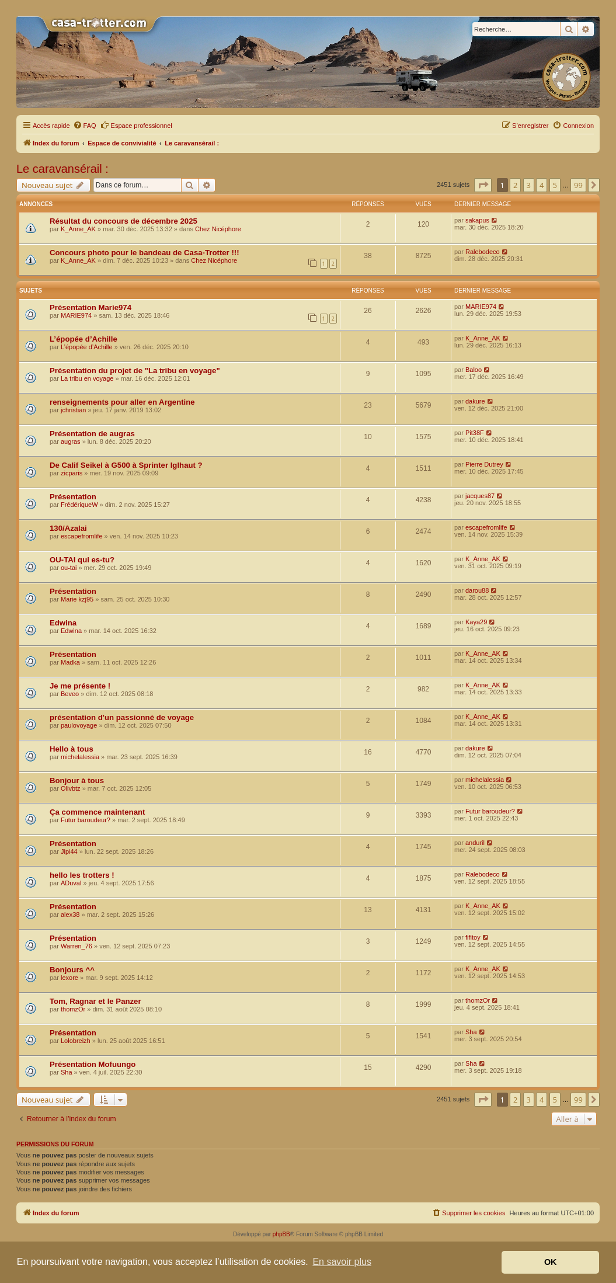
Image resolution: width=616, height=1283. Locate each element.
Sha (471, 1031)
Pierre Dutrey (484, 464)
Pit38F (474, 432)
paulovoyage (79, 725)
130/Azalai (68, 528)
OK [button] (550, 1262)
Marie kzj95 (77, 599)
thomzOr (73, 1009)
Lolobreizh (76, 1040)
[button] (483, 185)
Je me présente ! (80, 686)
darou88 (477, 590)
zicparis (71, 473)
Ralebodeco (482, 251)
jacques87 (480, 495)
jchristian (73, 409)
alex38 (70, 914)
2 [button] (515, 185)
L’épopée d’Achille (83, 339)
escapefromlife (82, 536)
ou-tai (69, 567)
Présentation (73, 496)
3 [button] (529, 185)
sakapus (477, 220)
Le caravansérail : (62, 168)
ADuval (71, 882)
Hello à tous (71, 749)
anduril (475, 842)
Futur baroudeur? (85, 819)
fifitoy (473, 937)
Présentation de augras (92, 433)
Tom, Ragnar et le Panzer (95, 1001)
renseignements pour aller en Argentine (122, 402)
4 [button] (542, 185)
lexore (69, 977)
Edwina (63, 622)
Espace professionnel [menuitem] (136, 125)
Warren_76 (76, 946)
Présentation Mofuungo (92, 1064)
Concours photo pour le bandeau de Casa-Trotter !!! (144, 252)
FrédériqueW (79, 504)
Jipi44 (69, 851)
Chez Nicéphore (218, 228)
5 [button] (555, 185)
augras (71, 441)
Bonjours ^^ (72, 969)
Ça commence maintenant (97, 812)
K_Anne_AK (78, 228)
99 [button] (578, 185)
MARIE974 (76, 315)
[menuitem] (84, 126)
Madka (70, 662)
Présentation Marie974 (90, 307)
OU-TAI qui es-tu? (82, 559)
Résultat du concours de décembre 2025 (123, 221)
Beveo (70, 693)
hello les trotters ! (82, 875)
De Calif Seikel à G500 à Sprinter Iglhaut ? (126, 465)
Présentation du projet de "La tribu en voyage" (135, 370)
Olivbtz (71, 788)
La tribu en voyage (87, 378)
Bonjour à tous (77, 780)
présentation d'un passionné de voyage (122, 717)
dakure (475, 401)
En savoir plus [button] (341, 1262)
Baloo (473, 369)
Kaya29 (476, 621)
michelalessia (80, 756)
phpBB (281, 1234)
